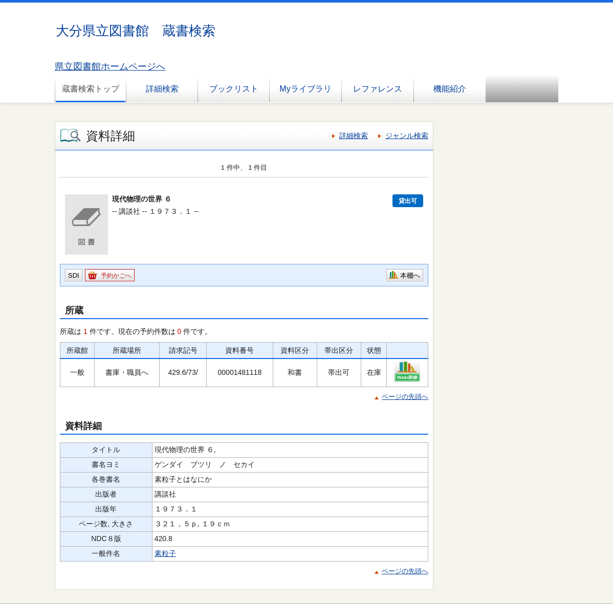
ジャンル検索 (406, 135)
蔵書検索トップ (90, 88)
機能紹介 (449, 88)
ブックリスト (233, 88)
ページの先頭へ (405, 396)
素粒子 (165, 553)
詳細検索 (162, 88)
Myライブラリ (305, 88)
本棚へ (410, 275)
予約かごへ (116, 275)
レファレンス (377, 88)
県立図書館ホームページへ (110, 66)
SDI (73, 275)
